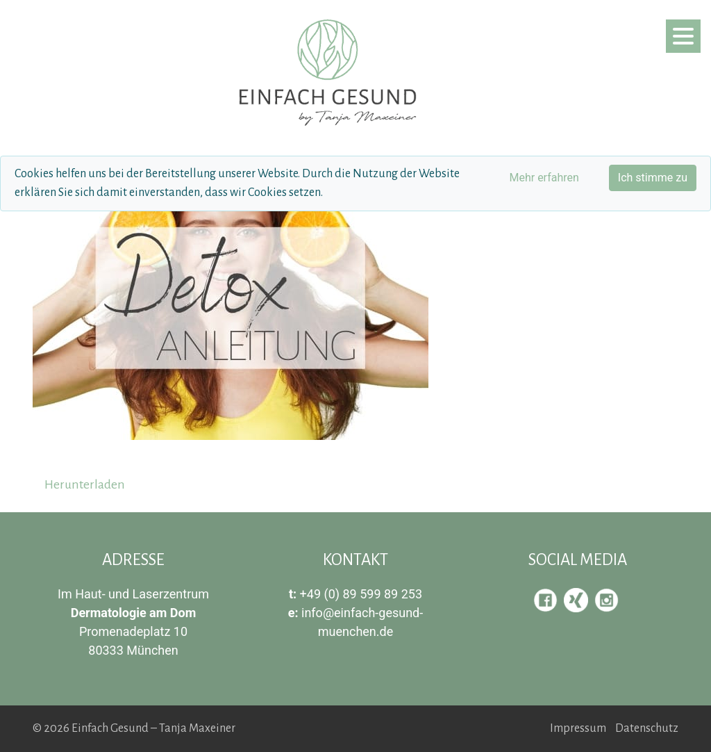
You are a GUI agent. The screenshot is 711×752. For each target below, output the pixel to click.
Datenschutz (646, 728)
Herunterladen (84, 484)
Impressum (578, 728)
